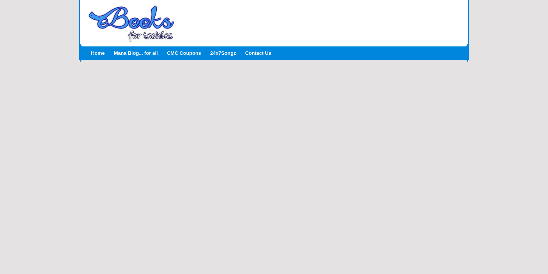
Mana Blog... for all (136, 53)
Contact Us (258, 53)
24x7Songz (223, 53)
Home (98, 53)
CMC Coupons (184, 53)
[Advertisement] (321, 21)
